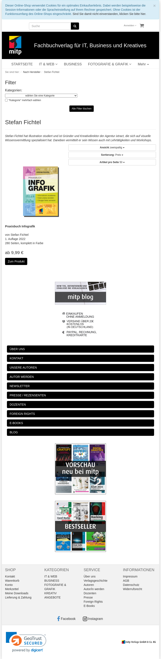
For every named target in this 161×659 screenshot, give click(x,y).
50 (112, 162)
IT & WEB (48, 64)
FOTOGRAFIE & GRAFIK (109, 64)
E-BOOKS (16, 423)
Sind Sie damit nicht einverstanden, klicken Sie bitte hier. (109, 14)
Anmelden (130, 25)
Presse (88, 597)
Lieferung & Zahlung (18, 597)
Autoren (89, 585)
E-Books (89, 606)
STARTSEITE (22, 64)
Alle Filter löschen (82, 108)
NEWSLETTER (20, 386)
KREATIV (50, 593)
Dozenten (90, 593)
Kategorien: (13, 90)
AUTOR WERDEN (22, 376)
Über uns (90, 576)
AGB (126, 580)
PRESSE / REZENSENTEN (28, 395)
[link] (26, 642)
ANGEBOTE (52, 597)
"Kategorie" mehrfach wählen (25, 100)
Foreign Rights (93, 601)
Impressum (130, 576)
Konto (9, 585)
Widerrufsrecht (132, 589)
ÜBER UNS (17, 349)
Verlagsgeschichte (96, 580)
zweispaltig (112, 147)
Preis (112, 154)
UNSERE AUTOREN (23, 367)
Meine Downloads (16, 593)
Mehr (143, 64)
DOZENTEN (18, 404)
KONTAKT (16, 358)
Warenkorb (12, 580)
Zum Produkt (16, 261)
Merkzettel (12, 589)
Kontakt (10, 576)
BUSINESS (73, 64)
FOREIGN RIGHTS (22, 413)
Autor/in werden (94, 589)
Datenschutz (131, 585)
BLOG (14, 432)
